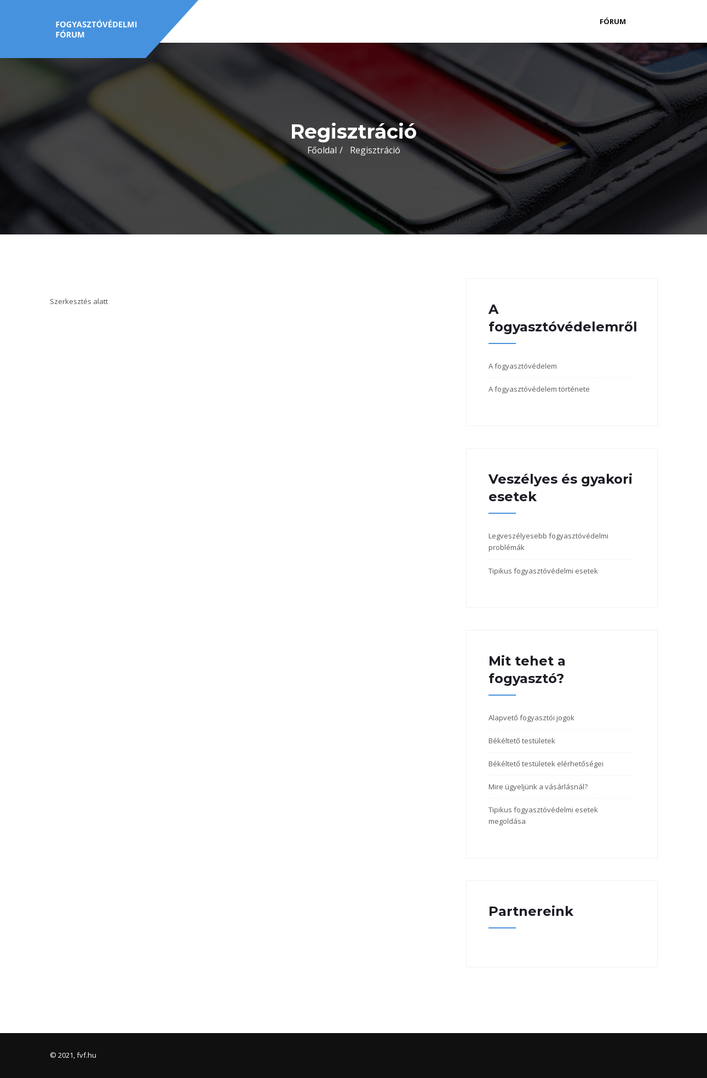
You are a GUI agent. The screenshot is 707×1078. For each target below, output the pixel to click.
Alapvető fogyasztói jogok (531, 718)
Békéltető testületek (521, 741)
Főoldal (322, 150)
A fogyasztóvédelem (522, 366)
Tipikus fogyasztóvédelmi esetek (543, 571)
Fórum (613, 21)
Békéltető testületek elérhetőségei (545, 764)
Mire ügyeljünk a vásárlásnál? (538, 787)
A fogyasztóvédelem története (539, 389)
